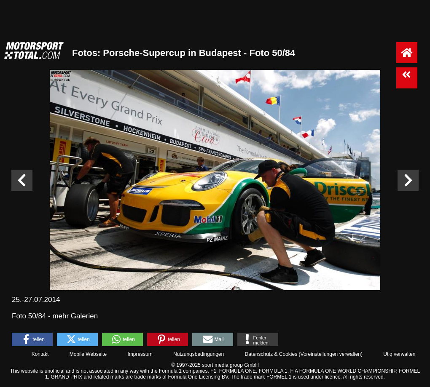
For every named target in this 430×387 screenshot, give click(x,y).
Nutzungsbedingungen (198, 354)
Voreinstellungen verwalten (331, 354)
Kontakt (40, 354)
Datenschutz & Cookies (271, 354)
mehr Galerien (75, 316)
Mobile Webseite (88, 354)
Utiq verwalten (399, 354)
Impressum (139, 354)
